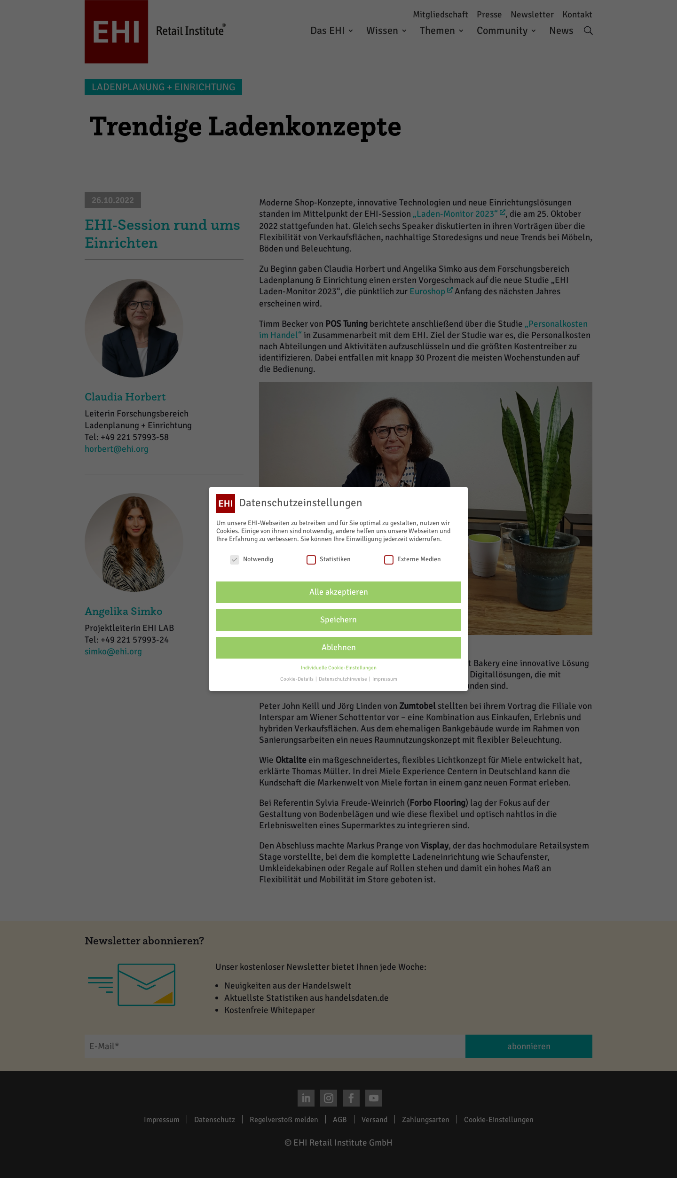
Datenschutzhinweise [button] (343, 679)
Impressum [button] (384, 679)
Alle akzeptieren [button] (338, 592)
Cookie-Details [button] (297, 679)
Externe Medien (412, 559)
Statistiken (329, 559)
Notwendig (251, 559)
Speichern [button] (338, 620)
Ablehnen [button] (339, 647)
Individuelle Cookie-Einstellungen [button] (339, 668)
